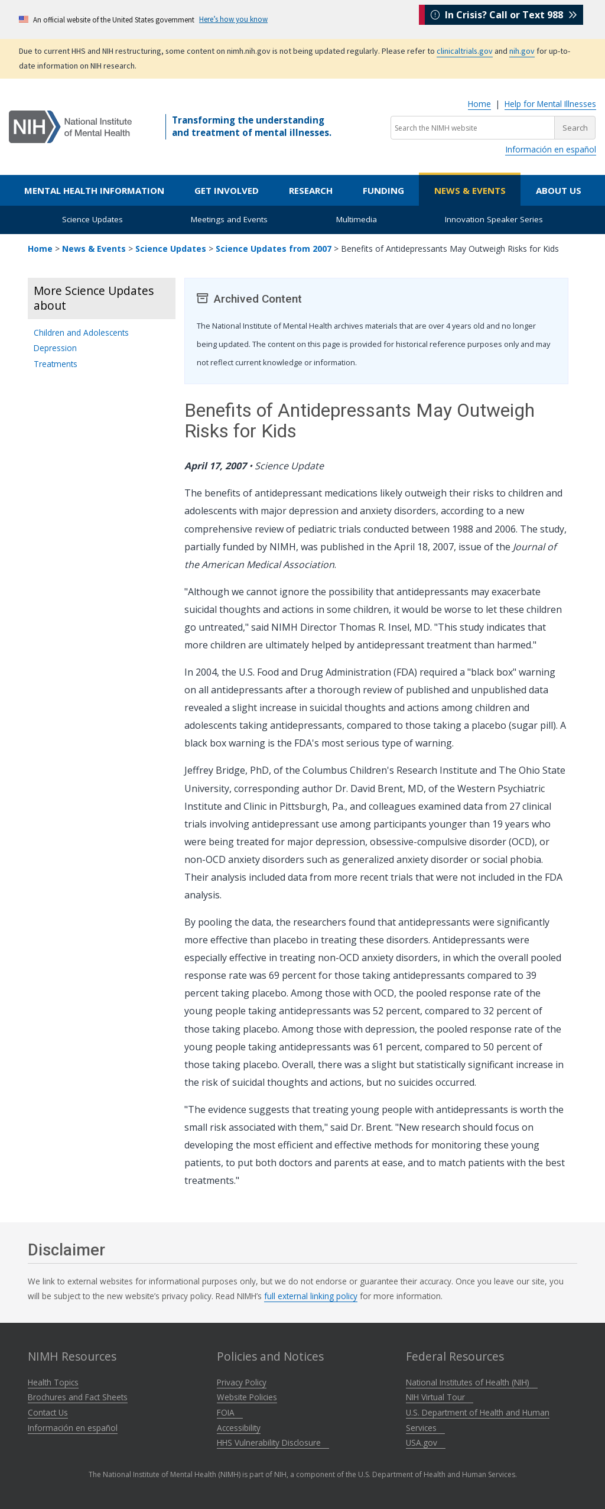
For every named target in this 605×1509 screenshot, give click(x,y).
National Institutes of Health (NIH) (472, 1382)
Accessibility (239, 1427)
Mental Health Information (94, 190)
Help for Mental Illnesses (550, 103)
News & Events (470, 190)
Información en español (550, 149)
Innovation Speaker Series (494, 219)
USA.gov (425, 1442)
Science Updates (92, 219)
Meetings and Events (229, 219)
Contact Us (48, 1412)
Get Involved (226, 190)
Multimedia (356, 219)
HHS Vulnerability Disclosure (273, 1442)
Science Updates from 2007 (273, 248)
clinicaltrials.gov (465, 51)
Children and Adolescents (81, 332)
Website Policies (247, 1397)
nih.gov (522, 51)
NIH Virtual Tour (439, 1397)
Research (311, 190)
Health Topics (53, 1382)
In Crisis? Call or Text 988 (504, 18)
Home (479, 103)
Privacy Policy (241, 1382)
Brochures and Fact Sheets (78, 1397)
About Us (558, 190)
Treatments (55, 363)
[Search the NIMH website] (473, 127)
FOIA (230, 1412)
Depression (55, 347)
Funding (383, 190)
